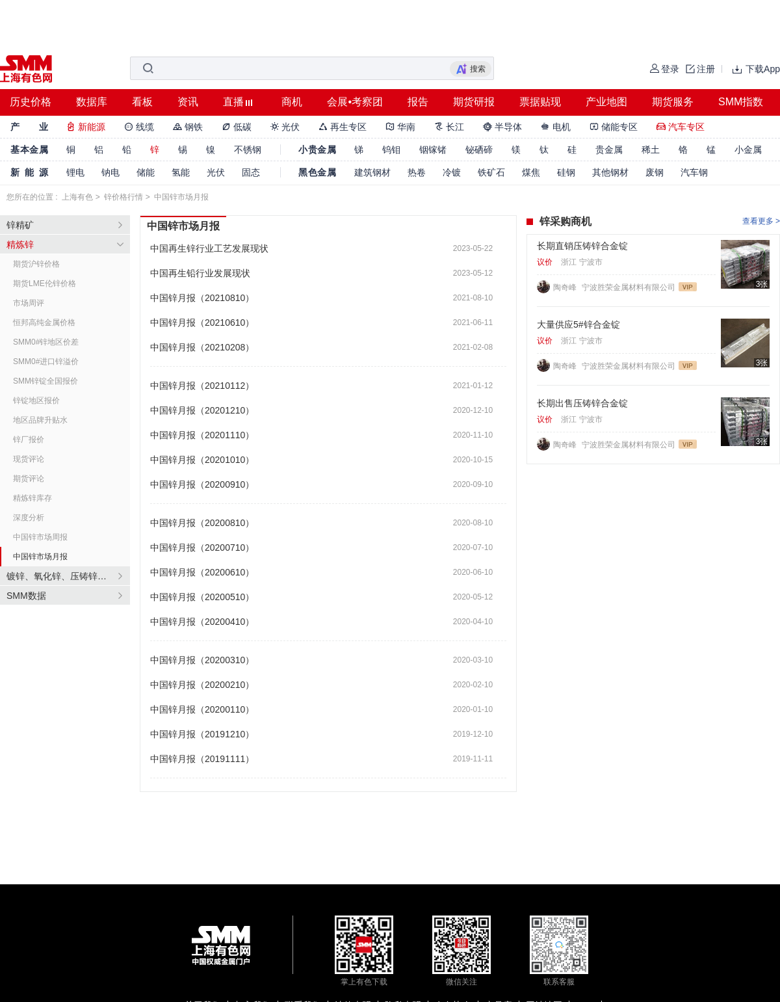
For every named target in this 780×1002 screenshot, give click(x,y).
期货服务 (673, 101)
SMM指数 (740, 101)
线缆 (139, 127)
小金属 (748, 149)
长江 (449, 127)
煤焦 (531, 172)
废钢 (654, 172)
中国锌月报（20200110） (202, 709)
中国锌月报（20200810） (202, 523)
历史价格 (30, 101)
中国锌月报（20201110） (202, 435)
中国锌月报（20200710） (202, 547)
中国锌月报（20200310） (202, 660)
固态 (251, 172)
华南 (400, 127)
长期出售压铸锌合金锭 (582, 403)
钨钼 (391, 149)
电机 (556, 127)
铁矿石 (491, 172)
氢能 (181, 172)
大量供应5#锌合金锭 (578, 324)
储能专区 (614, 127)
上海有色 (77, 197)
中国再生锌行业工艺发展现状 (209, 248)
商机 (291, 101)
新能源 (85, 127)
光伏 (285, 127)
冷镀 (452, 172)
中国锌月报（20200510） (202, 597)
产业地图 (606, 101)
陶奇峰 (565, 287)
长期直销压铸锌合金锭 (582, 246)
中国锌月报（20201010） (202, 460)
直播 (233, 101)
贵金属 (609, 149)
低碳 (237, 127)
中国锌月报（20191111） (202, 759)
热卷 (417, 172)
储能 (145, 172)
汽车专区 (680, 127)
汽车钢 (694, 172)
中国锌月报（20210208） (202, 347)
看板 (142, 101)
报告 (418, 101)
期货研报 (474, 101)
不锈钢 (247, 149)
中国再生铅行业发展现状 (200, 273)
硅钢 (566, 172)
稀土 (651, 149)
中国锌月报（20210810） (202, 298)
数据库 (91, 101)
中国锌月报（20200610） (202, 572)
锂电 (75, 172)
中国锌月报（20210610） (202, 322)
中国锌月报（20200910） (202, 484)
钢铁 (188, 127)
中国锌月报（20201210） (202, 410)
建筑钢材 (372, 172)
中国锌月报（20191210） (202, 734)
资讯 (187, 101)
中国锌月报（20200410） (202, 621)
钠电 (110, 172)
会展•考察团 (355, 101)
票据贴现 (540, 101)
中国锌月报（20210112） (202, 385)
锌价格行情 (123, 197)
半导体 (502, 127)
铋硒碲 (479, 149)
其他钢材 (610, 172)
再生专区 (342, 127)
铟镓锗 (433, 149)
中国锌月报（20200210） (202, 684)
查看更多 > (761, 221)
